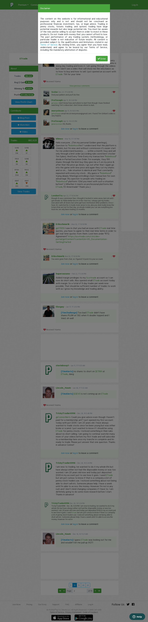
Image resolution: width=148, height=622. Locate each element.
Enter (102, 58)
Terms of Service (48, 44)
